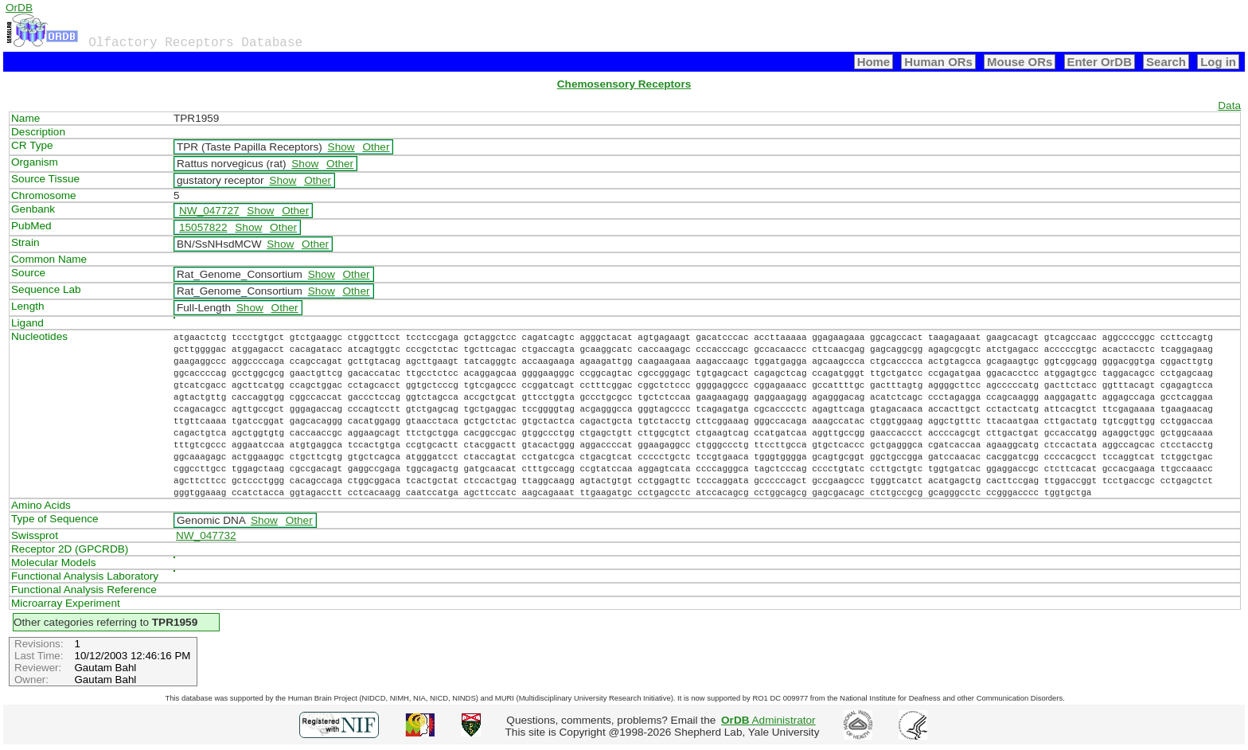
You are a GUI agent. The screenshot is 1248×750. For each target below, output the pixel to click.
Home (874, 61)
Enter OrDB (1099, 61)
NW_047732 (206, 535)
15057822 (203, 227)
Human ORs (938, 61)
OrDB (19, 8)
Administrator (768, 720)
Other (375, 147)
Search (1166, 61)
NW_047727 (209, 211)
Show (341, 147)
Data (1229, 105)
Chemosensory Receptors (624, 84)
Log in (1218, 61)
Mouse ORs (1019, 61)
